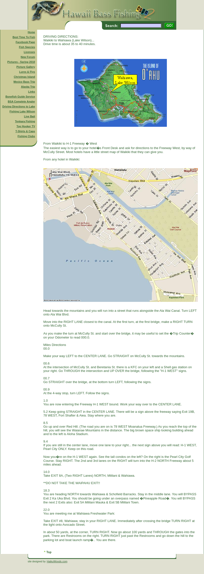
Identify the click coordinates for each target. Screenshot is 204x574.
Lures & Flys (27, 71)
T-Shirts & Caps (25, 131)
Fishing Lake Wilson (22, 111)
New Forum (28, 56)
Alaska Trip (28, 86)
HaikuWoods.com (57, 561)
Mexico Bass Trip (24, 81)
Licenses (29, 52)
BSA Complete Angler (21, 101)
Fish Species (27, 47)
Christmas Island (24, 76)
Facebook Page (25, 42)
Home (31, 32)
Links (31, 91)
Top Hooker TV (26, 126)
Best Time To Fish (24, 37)
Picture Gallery (25, 66)
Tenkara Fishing (25, 121)
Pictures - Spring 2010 (21, 61)
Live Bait (29, 116)
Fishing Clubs (26, 136)
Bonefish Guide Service (20, 96)
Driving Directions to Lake (18, 106)
